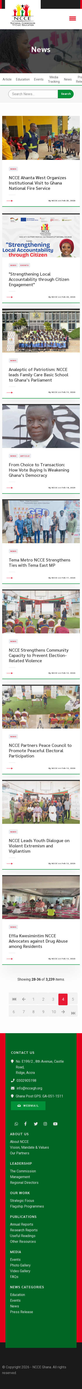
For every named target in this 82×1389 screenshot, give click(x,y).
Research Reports (24, 1230)
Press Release (21, 1312)
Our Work (20, 1193)
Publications (23, 1216)
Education (23, 79)
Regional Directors (24, 1182)
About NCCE (19, 1142)
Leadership (21, 1163)
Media (15, 1252)
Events (39, 79)
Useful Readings (22, 1236)
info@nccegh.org (29, 1088)
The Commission (23, 1171)
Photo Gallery (20, 1265)
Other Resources (23, 1241)
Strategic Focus (22, 1201)
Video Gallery (20, 1271)
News (68, 79)
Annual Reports (21, 1224)
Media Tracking (54, 79)
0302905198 (26, 1080)
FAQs (14, 1277)
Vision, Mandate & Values (29, 1147)
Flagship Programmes (27, 1206)
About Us (19, 1134)
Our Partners (19, 1153)
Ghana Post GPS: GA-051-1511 (39, 1096)
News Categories (27, 1287)
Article (7, 79)
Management (20, 1177)
